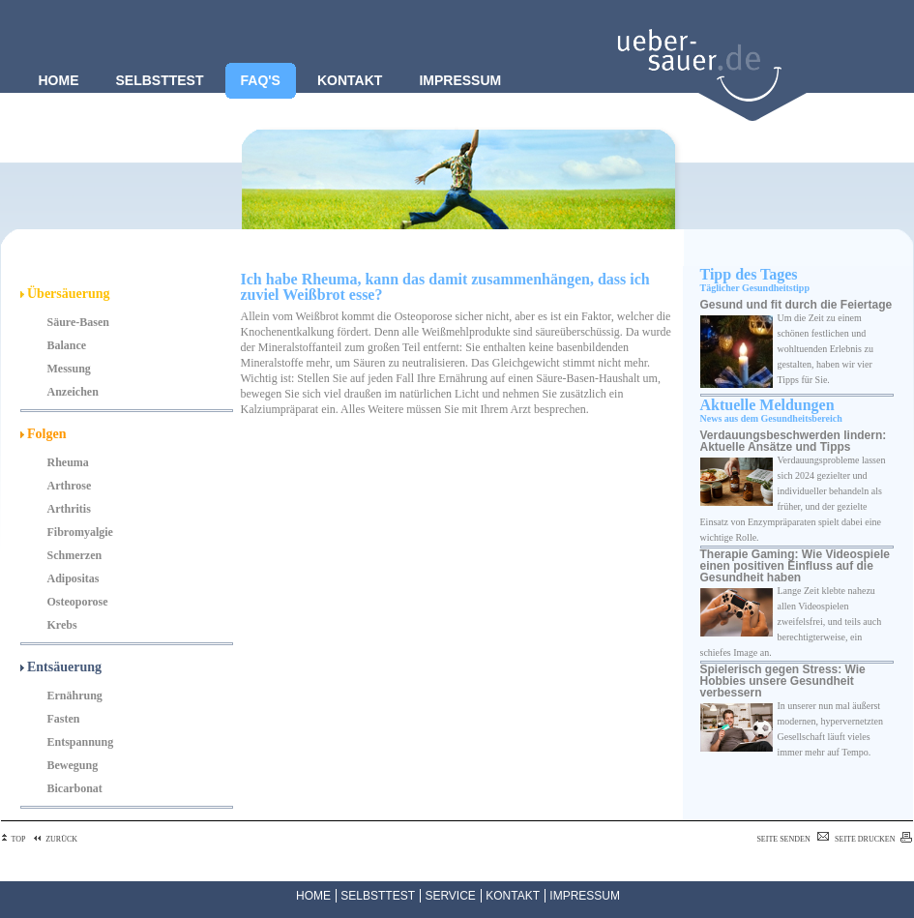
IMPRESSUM (584, 896)
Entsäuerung (61, 667)
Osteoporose (77, 601)
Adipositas (73, 578)
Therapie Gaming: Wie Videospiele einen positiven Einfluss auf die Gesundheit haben (795, 566)
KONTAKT (513, 896)
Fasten (63, 719)
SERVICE (450, 896)
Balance (67, 345)
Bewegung (73, 765)
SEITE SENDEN (793, 839)
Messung (69, 368)
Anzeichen (73, 392)
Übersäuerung (65, 293)
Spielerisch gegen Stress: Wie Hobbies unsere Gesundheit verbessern (783, 681)
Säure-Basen (78, 322)
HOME (313, 896)
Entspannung (80, 742)
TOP (13, 839)
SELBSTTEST (377, 896)
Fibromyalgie (80, 532)
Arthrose (69, 485)
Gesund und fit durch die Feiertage (796, 304)
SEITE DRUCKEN (873, 839)
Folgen (43, 434)
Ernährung (75, 695)
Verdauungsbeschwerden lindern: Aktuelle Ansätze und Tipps (793, 441)
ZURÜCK (54, 839)
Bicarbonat (75, 788)
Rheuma (68, 462)
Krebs (62, 625)
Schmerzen (75, 555)
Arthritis (69, 509)
